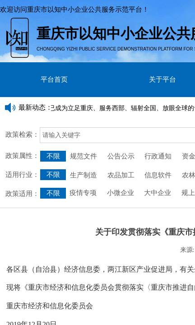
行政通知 (158, 156)
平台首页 (54, 79)
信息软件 (158, 175)
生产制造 (83, 175)
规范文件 (83, 156)
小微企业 (119, 192)
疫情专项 (84, 192)
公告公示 (121, 156)
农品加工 (121, 175)
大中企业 (157, 192)
